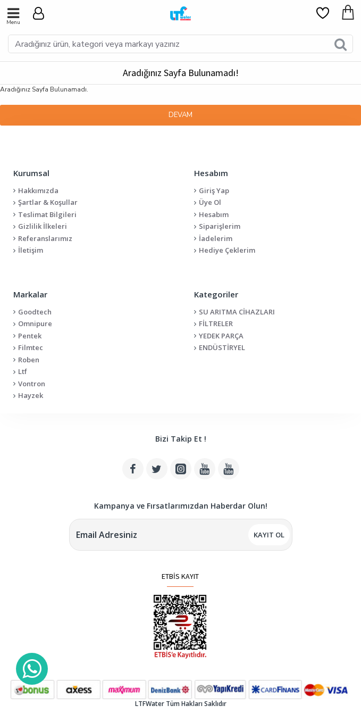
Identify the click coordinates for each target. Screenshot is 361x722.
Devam (180, 115)
